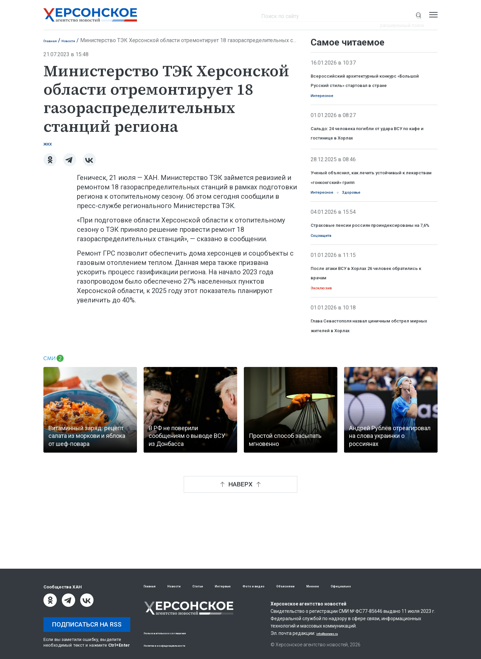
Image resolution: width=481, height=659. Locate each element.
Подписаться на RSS (87, 624)
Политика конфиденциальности (179, 645)
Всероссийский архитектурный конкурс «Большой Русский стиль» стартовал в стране (372, 84)
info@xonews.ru (334, 634)
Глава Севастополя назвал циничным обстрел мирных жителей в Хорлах (374, 379)
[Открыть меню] (433, 15)
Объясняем (334, 586)
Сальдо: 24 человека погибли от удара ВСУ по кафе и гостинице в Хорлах (368, 149)
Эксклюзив (327, 337)
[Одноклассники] (49, 162)
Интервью (250, 586)
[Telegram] (69, 162)
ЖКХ (50, 146)
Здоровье (370, 225)
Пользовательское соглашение (179, 632)
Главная (53, 40)
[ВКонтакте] (89, 162)
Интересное (328, 106)
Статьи (216, 586)
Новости (79, 40)
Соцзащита (327, 281)
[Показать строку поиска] (418, 15)
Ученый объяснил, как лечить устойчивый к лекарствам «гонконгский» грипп (363, 203)
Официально (407, 586)
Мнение (370, 586)
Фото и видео (291, 586)
